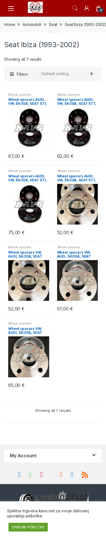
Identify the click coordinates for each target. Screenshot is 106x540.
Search (75, 8)
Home (9, 24)
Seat (53, 24)
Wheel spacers (19, 95)
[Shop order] (66, 73)
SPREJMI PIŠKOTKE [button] (28, 527)
